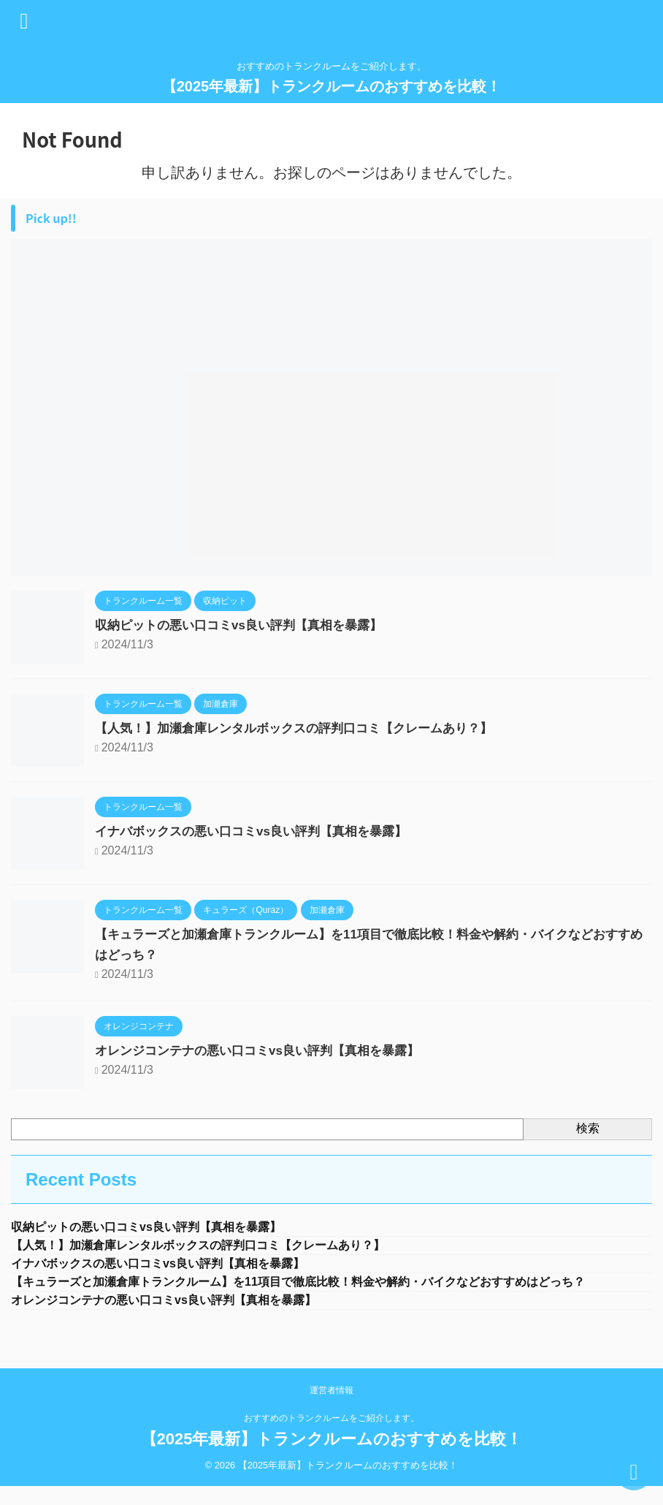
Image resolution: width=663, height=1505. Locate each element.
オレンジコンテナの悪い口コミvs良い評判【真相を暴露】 (266, 1050)
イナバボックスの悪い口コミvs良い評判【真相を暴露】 (260, 831)
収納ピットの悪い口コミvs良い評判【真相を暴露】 (247, 625)
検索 (587, 1128)
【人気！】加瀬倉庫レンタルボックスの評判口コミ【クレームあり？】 (305, 728)
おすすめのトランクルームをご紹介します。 (331, 1444)
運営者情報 (331, 1416)
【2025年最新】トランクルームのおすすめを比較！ (332, 86)
